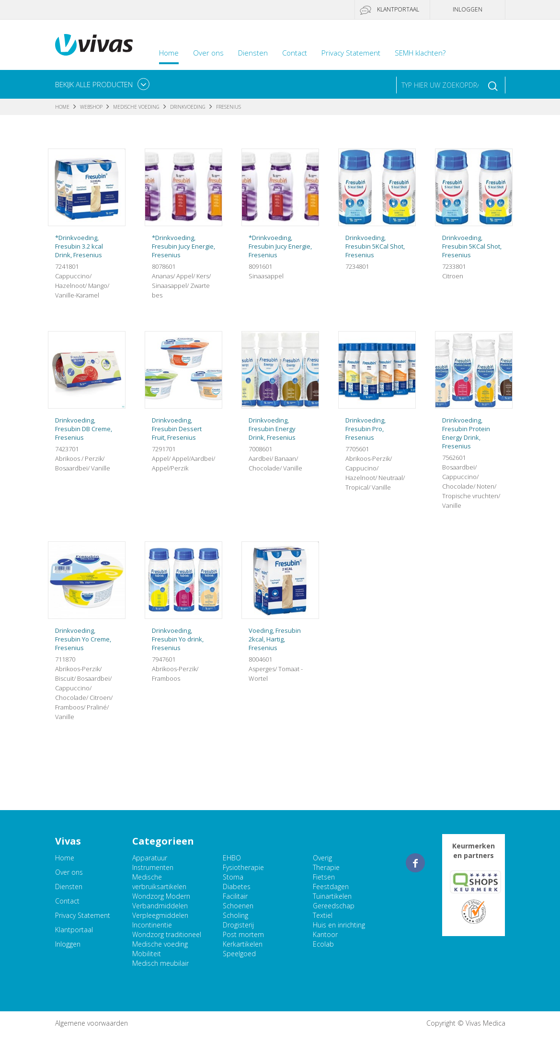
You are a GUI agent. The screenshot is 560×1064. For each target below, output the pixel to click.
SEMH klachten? (420, 52)
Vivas (94, 44)
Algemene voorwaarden (91, 1023)
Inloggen (467, 9)
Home (169, 52)
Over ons (208, 52)
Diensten (253, 52)
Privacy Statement (350, 52)
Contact (294, 52)
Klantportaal (398, 9)
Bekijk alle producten (94, 84)
